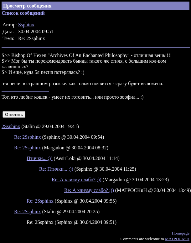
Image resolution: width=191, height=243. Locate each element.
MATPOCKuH (177, 238)
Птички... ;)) (40, 158)
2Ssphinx (11, 126)
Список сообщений (23, 13)
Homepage (180, 233)
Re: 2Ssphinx (27, 137)
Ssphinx (26, 24)
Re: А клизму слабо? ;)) (76, 179)
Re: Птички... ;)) (56, 169)
